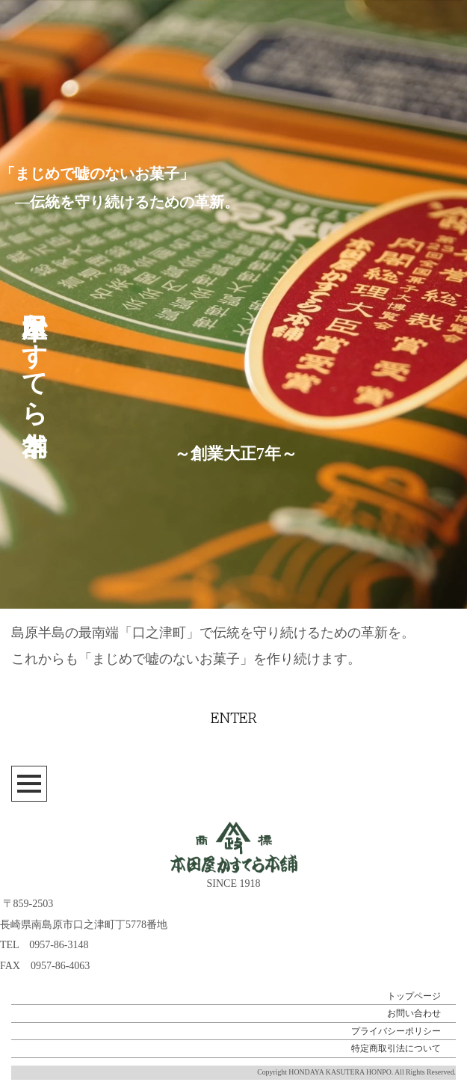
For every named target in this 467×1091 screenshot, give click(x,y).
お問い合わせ (414, 1013)
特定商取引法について (396, 1048)
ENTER (234, 718)
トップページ (414, 996)
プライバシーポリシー (396, 1031)
